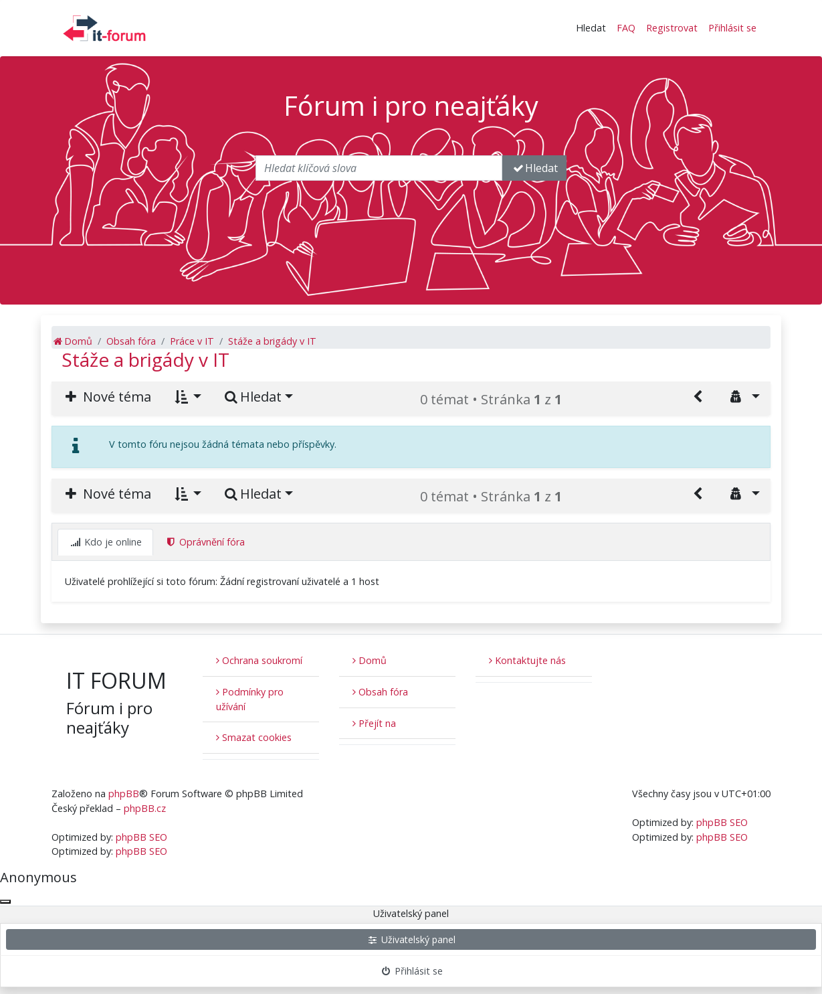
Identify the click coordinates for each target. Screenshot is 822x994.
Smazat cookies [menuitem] (254, 737)
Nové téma (106, 397)
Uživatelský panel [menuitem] (411, 939)
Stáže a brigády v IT (145, 359)
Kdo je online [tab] (105, 541)
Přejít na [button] (374, 723)
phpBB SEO (141, 837)
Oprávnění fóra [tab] (205, 541)
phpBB (123, 793)
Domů (369, 660)
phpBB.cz (145, 808)
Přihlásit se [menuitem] (732, 27)
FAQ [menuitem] (626, 27)
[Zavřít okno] (5, 902)
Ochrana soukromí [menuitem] (259, 660)
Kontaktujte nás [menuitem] (527, 660)
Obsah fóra (380, 691)
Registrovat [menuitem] (672, 27)
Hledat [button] (591, 27)
